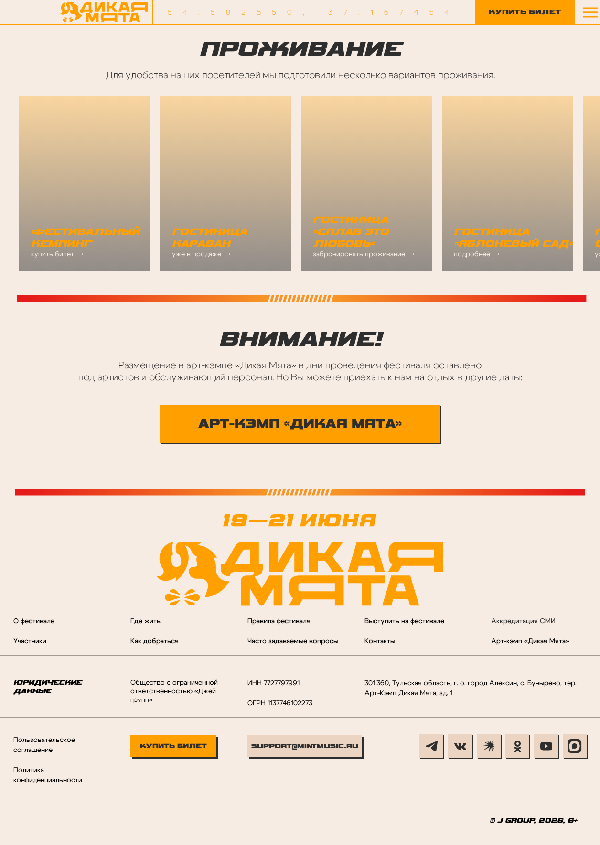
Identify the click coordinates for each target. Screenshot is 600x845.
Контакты (379, 641)
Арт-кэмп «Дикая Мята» (530, 641)
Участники (29, 641)
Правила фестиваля (279, 621)
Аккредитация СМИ (523, 621)
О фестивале (33, 621)
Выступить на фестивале (404, 621)
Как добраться (154, 641)
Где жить (145, 621)
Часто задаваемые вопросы (292, 641)
